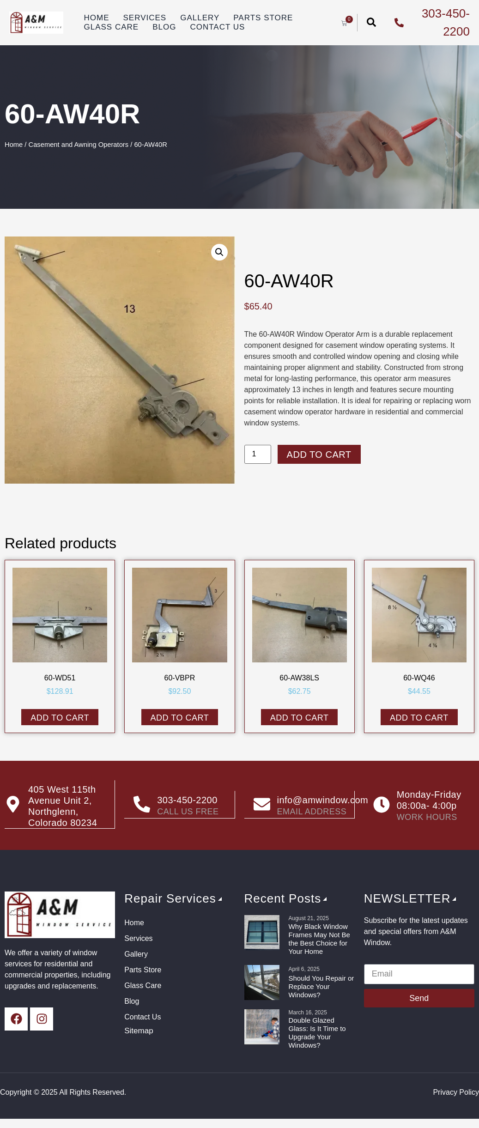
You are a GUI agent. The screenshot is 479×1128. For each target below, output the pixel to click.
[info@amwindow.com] (262, 804)
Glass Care (111, 27)
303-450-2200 (187, 800)
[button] (219, 252)
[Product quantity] (257, 454)
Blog (164, 27)
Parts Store (263, 17)
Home (96, 17)
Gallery (199, 17)
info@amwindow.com (323, 800)
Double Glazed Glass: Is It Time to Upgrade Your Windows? (317, 1032)
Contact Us (217, 27)
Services (145, 17)
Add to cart (319, 454)
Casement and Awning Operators (79, 144)
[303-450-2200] (141, 804)
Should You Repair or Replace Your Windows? (321, 986)
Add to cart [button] (59, 717)
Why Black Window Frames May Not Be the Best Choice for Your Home (319, 938)
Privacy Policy (456, 1092)
